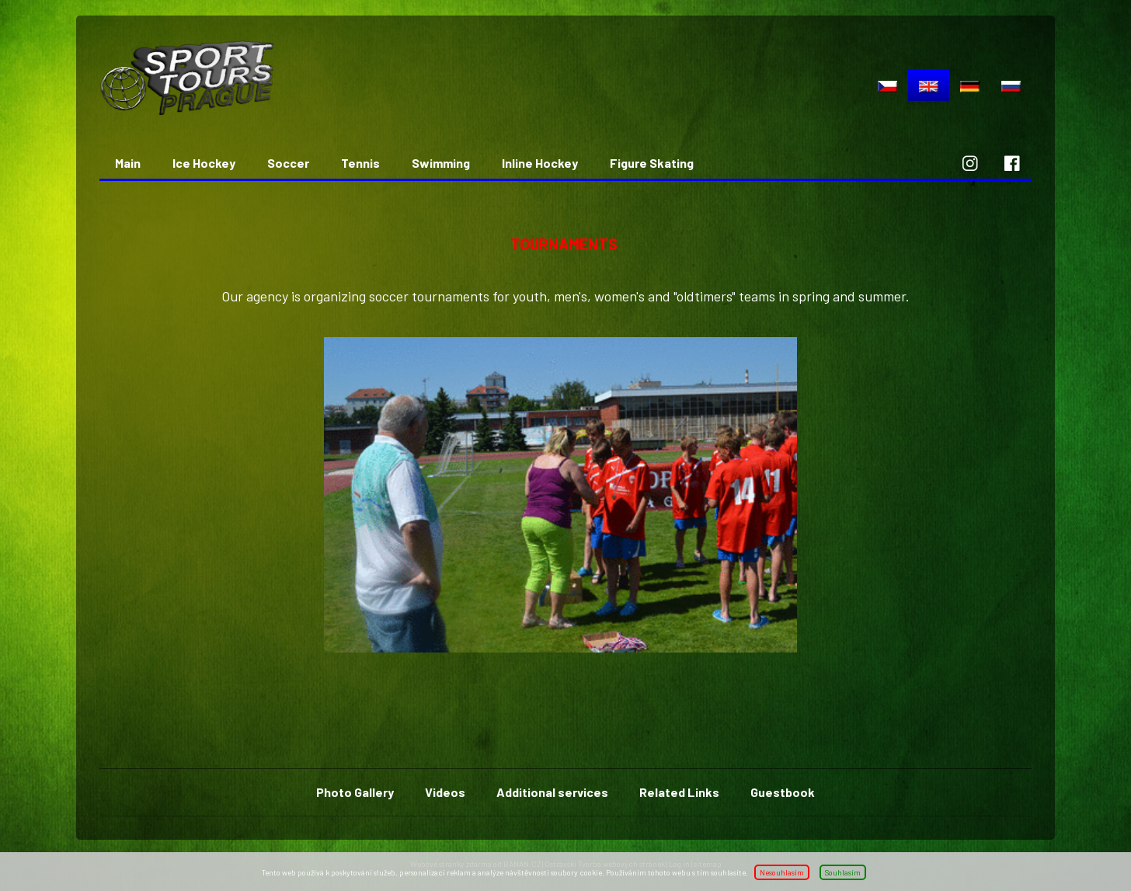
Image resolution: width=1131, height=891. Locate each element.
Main (128, 162)
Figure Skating (652, 162)
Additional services (552, 792)
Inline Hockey (540, 162)
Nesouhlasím (782, 872)
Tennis (360, 162)
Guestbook (782, 792)
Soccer (288, 162)
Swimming (441, 162)
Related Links (679, 792)
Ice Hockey (203, 162)
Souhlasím (843, 872)
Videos (445, 792)
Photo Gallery (355, 792)
